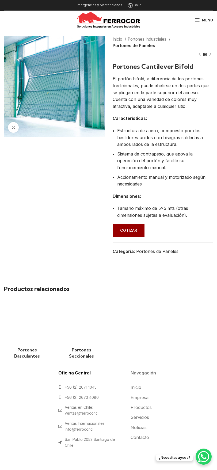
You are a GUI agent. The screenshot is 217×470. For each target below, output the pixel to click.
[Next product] (210, 54)
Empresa (140, 397)
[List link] (90, 387)
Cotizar (128, 230)
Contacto (140, 437)
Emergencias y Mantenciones (99, 5)
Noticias (139, 427)
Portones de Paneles (134, 45)
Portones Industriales (147, 39)
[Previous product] (199, 54)
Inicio (118, 39)
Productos (141, 407)
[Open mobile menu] (204, 20)
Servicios (140, 417)
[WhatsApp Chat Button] (204, 457)
